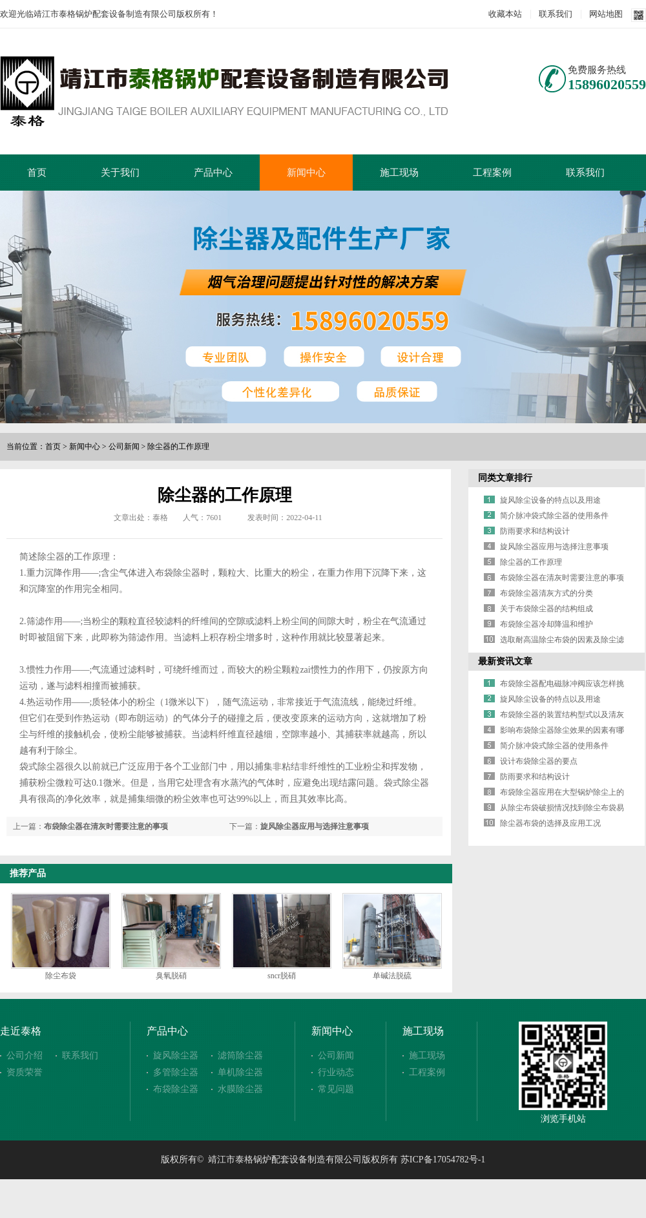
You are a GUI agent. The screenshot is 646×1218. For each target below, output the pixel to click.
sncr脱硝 (281, 975)
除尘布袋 (60, 975)
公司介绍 (24, 1055)
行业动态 (336, 1072)
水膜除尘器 (240, 1089)
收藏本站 (505, 14)
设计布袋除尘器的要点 (539, 761)
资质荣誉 (24, 1072)
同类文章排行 (505, 478)
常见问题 (336, 1089)
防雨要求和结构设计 (535, 531)
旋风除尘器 (175, 1055)
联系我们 (555, 14)
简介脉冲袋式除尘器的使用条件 (554, 515)
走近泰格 (20, 1030)
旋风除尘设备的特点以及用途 (550, 500)
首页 (37, 172)
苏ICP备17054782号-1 (443, 1159)
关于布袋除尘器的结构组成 (546, 608)
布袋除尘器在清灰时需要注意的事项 (106, 826)
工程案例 (492, 172)
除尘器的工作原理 (178, 446)
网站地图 (606, 14)
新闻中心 (306, 172)
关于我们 (120, 172)
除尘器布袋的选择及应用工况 (550, 823)
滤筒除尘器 (240, 1055)
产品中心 (213, 172)
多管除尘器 (175, 1072)
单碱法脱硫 (392, 975)
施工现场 (399, 172)
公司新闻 (124, 446)
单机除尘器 (240, 1072)
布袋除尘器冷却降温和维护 (546, 624)
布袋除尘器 (175, 1089)
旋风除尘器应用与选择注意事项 (314, 826)
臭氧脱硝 (171, 975)
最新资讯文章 (505, 661)
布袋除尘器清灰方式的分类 (546, 593)
